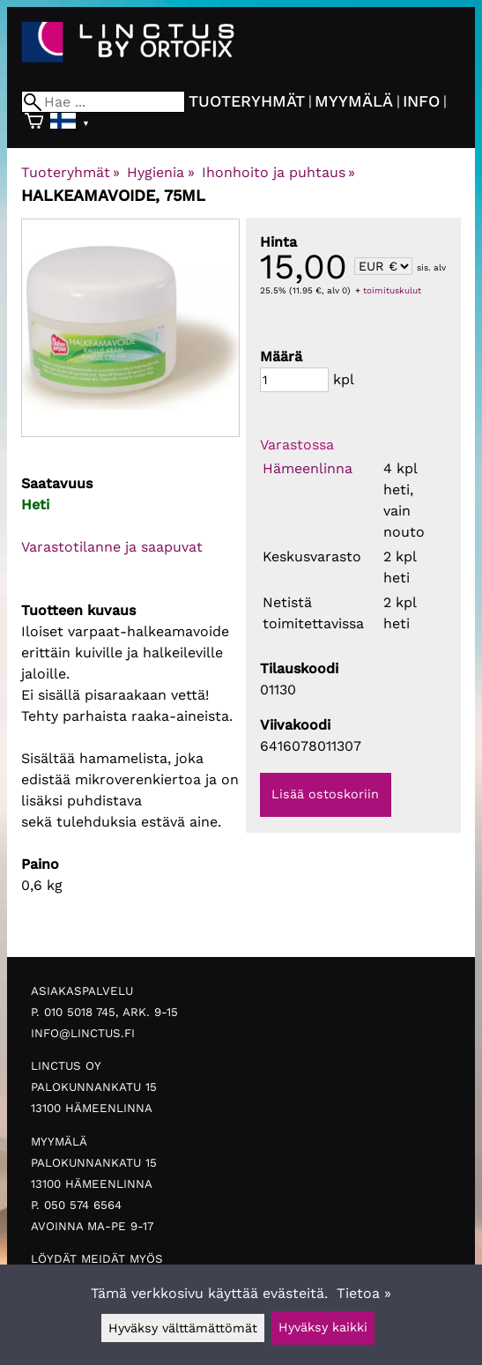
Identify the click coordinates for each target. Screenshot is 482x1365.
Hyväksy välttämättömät (182, 1328)
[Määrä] (294, 379)
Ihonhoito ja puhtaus (278, 172)
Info (421, 101)
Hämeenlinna (307, 468)
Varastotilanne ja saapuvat (112, 546)
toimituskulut (392, 290)
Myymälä (354, 101)
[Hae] (103, 102)
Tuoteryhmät (247, 101)
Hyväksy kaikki (322, 1327)
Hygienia (160, 172)
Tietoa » (364, 1293)
